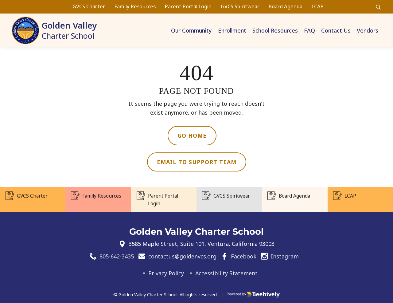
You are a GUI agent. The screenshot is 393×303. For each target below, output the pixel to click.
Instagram (285, 256)
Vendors (367, 30)
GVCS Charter (88, 6)
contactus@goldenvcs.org (182, 256)
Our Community (191, 30)
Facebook (243, 256)
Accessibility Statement (226, 273)
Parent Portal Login (188, 6)
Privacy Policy (166, 273)
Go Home (192, 135)
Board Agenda (285, 6)
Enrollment (232, 30)
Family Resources (135, 6)
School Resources (275, 30)
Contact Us (336, 30)
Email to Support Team (196, 162)
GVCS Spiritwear (240, 6)
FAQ (309, 30)
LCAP (318, 6)
